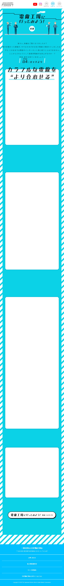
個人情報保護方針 (32, 564)
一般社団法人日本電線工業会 (32, 548)
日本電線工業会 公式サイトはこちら (32, 576)
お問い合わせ (32, 557)
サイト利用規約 (32, 570)
